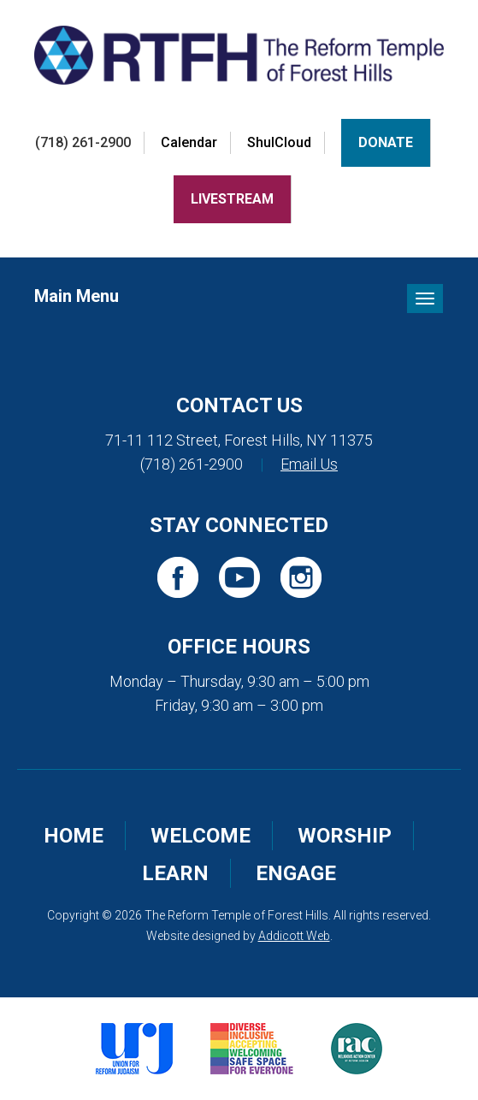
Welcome (200, 836)
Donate (385, 142)
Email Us (309, 464)
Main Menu (76, 296)
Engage (296, 873)
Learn (175, 873)
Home (73, 836)
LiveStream (232, 199)
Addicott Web (294, 936)
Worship (345, 836)
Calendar (189, 142)
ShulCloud (279, 142)
